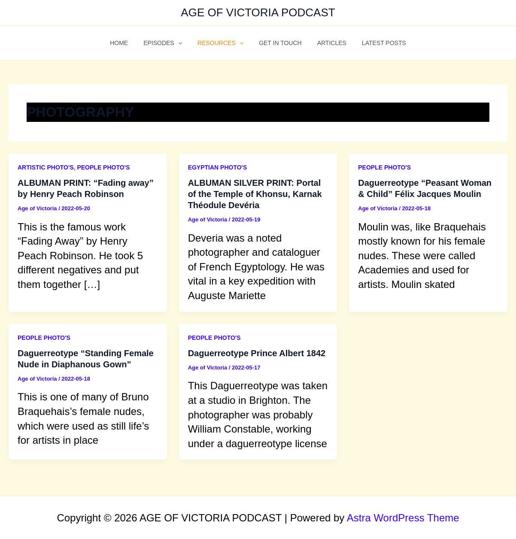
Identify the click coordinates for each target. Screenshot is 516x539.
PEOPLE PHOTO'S (103, 167)
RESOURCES (222, 43)
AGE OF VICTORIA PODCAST (258, 12)
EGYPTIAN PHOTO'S (217, 167)
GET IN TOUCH (278, 42)
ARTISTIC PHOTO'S (46, 167)
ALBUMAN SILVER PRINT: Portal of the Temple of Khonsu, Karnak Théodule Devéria (255, 194)
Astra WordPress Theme (403, 518)
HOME (127, 42)
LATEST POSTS (375, 42)
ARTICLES (326, 42)
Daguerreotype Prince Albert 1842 (257, 353)
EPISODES (168, 43)
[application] (183, 43)
